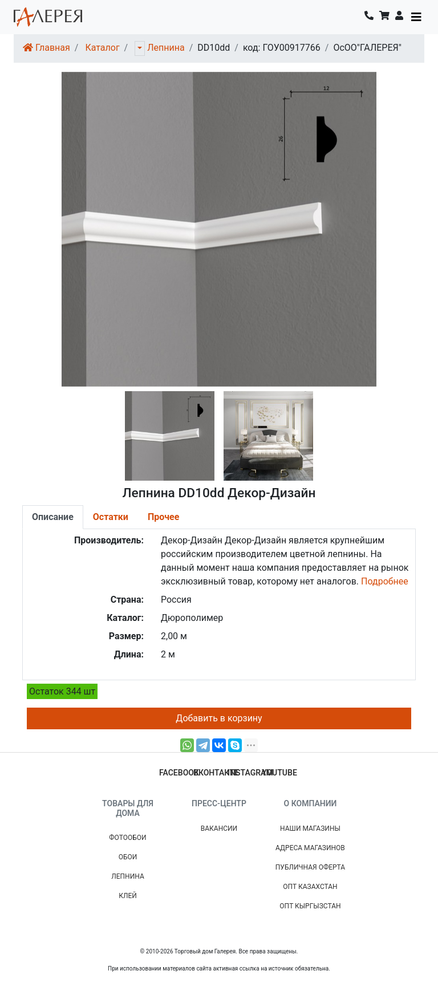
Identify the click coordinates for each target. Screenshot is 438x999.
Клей (128, 896)
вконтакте (216, 772)
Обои (128, 857)
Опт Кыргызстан (309, 906)
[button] (399, 17)
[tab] (52, 517)
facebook (179, 772)
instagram (250, 772)
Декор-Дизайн (191, 540)
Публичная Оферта (310, 867)
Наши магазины (310, 828)
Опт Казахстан (310, 887)
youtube (279, 772)
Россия (176, 599)
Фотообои (127, 838)
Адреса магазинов (310, 848)
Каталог (102, 47)
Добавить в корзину (219, 718)
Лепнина (165, 47)
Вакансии (219, 828)
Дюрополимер (192, 617)
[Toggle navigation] (416, 17)
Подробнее (384, 581)
